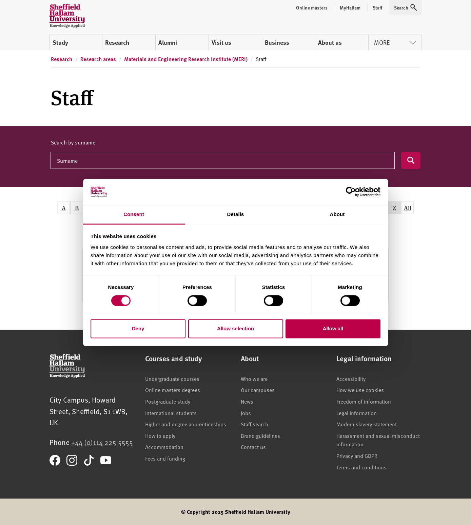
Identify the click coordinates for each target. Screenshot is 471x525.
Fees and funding (165, 458)
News (247, 401)
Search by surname (73, 142)
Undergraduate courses (172, 378)
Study (60, 42)
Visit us (221, 42)
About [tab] (337, 214)
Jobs (246, 412)
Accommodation (164, 446)
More (395, 42)
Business (277, 42)
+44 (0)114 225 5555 (102, 442)
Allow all (333, 328)
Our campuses (258, 389)
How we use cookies (360, 389)
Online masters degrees (172, 389)
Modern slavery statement (366, 424)
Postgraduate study (167, 401)
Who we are (254, 378)
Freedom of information (363, 401)
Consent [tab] (133, 214)
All (407, 207)
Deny (138, 328)
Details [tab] (235, 214)
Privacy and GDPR (356, 455)
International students (171, 412)
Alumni (167, 42)
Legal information (356, 412)
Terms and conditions (361, 467)
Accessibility (351, 378)
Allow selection (235, 328)
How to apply (160, 435)
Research (117, 42)
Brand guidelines (260, 435)
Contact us (253, 446)
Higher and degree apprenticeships (185, 424)
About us (330, 42)
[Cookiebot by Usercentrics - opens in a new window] (350, 192)
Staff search (254, 424)
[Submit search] (410, 160)
